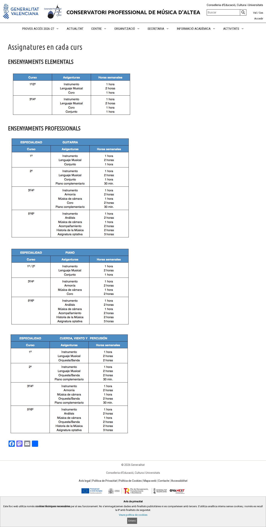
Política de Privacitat (104, 480)
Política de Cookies (130, 480)
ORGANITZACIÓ (129, 29)
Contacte (163, 480)
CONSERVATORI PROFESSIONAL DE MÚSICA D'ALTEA (133, 12)
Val (255, 12)
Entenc (132, 520)
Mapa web (150, 480)
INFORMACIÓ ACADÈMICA (198, 29)
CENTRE (100, 29)
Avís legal (84, 480)
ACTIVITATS (235, 29)
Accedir (258, 18)
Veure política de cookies (133, 514)
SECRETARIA (160, 29)
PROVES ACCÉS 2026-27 (42, 29)
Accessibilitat (179, 480)
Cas (261, 12)
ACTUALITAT (75, 28)
